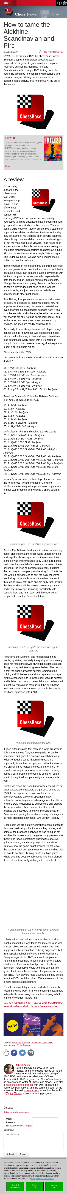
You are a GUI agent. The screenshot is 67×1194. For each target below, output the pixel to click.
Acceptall (54, 1186)
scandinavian (10, 1045)
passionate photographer (19, 1084)
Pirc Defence (37, 1042)
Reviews (48, 1042)
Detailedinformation (15, 1186)
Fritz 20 (10, 138)
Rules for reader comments (16, 1112)
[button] (22, 3)
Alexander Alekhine (21, 1042)
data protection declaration (42, 1178)
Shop (7, 3)
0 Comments (57, 52)
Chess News (26, 14)
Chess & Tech (31, 1090)
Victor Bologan (24, 1045)
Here (21, 1173)
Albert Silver (23, 1065)
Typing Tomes (13, 1093)
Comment (8, 1130)
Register (29, 1126)
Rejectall (34, 1186)
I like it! (46, 52)
